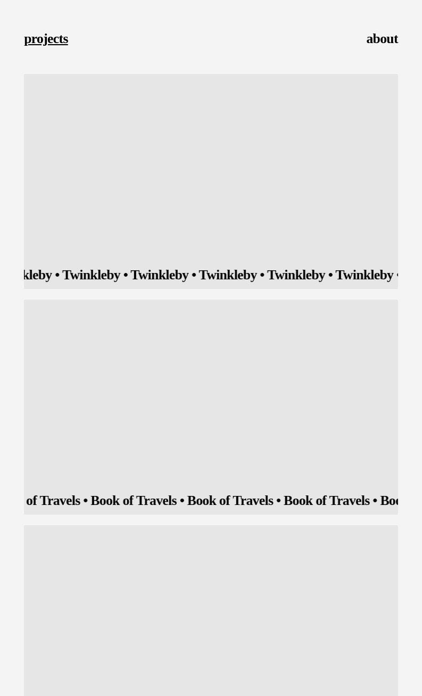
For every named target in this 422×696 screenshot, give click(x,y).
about (382, 38)
